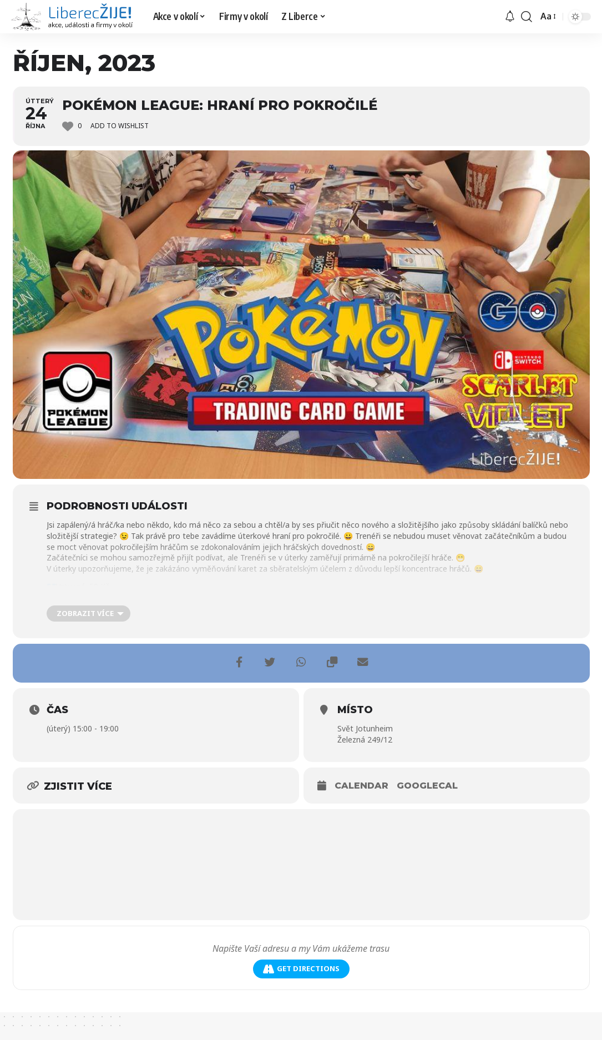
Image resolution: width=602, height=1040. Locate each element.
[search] (526, 16)
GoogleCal (427, 785)
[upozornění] (509, 17)
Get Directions (301, 968)
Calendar (361, 785)
